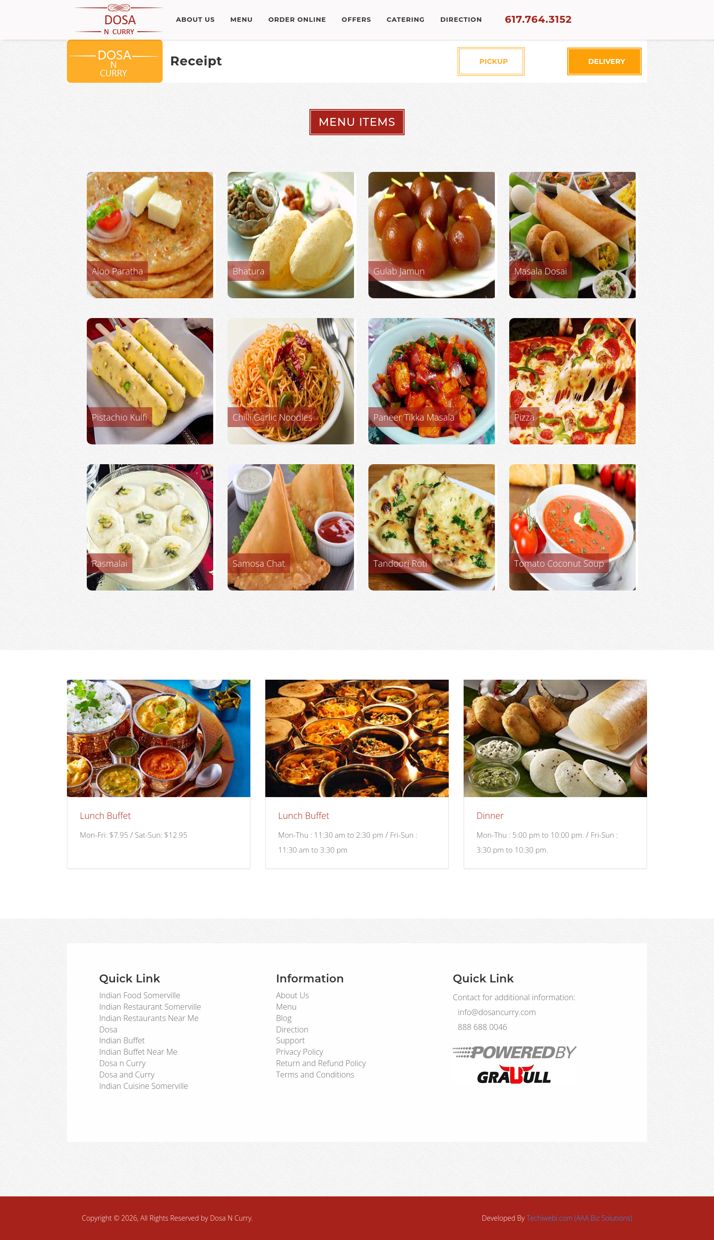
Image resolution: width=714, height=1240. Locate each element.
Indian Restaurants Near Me (149, 1018)
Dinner (490, 815)
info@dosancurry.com (501, 1012)
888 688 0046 (485, 1027)
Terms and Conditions (315, 1074)
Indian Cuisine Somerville (143, 1085)
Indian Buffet (122, 1040)
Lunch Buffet (105, 815)
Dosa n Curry (122, 1063)
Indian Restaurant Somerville (150, 1006)
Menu (242, 19)
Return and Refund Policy (321, 1063)
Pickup (492, 61)
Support (290, 1040)
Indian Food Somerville (139, 995)
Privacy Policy (299, 1051)
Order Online (299, 19)
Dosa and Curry (127, 1074)
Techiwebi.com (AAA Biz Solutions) (579, 1218)
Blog (284, 1018)
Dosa (108, 1029)
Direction (465, 19)
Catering (409, 19)
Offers (359, 19)
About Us (195, 19)
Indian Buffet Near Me (138, 1051)
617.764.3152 (542, 19)
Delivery (602, 61)
